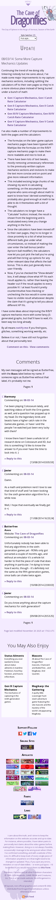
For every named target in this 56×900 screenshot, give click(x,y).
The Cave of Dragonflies (29, 533)
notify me (22, 327)
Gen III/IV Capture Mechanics (24, 113)
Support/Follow (27, 727)
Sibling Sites (27, 740)
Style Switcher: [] (28, 35)
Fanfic (27, 796)
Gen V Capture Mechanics (22, 121)
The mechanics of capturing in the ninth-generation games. (14, 693)
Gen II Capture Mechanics (22, 105)
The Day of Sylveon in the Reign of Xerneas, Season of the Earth (28, 29)
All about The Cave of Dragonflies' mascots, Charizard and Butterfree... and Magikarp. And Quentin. (42, 664)
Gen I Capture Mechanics (22, 97)
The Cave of (28, 17)
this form (45, 867)
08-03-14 (28, 400)
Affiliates (27, 754)
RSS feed (28, 896)
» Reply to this (13, 458)
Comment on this (17, 347)
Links (27, 810)
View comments (39, 347)
